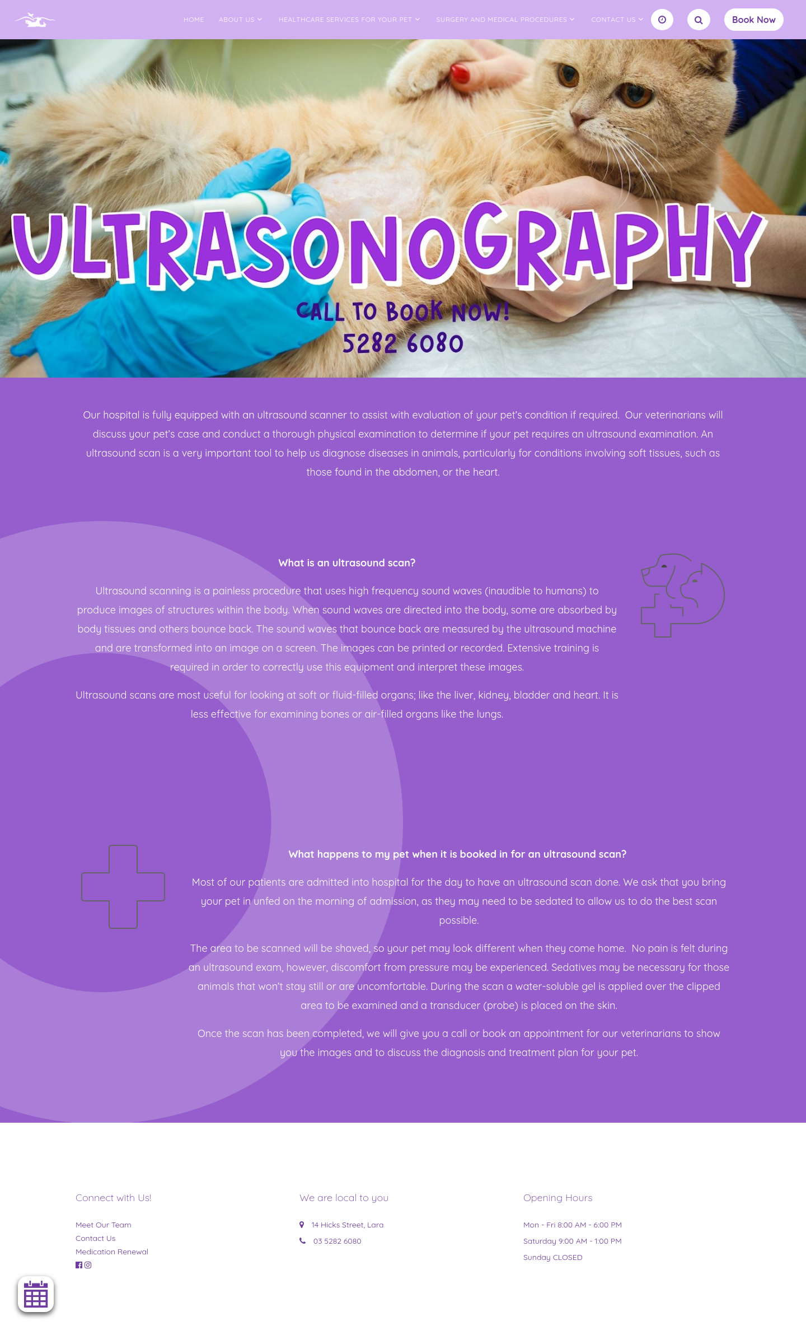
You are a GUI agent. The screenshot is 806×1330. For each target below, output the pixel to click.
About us (237, 19)
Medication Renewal (112, 1252)
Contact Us (613, 19)
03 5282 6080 (337, 1241)
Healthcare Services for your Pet (346, 19)
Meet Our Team (104, 1225)
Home (194, 19)
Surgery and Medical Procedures (502, 19)
